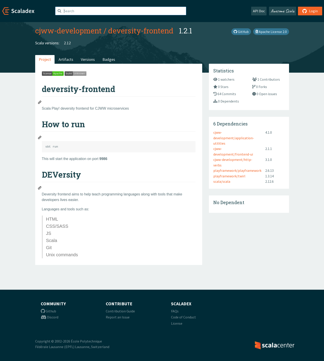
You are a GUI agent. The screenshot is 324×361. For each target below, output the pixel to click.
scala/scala (221, 181)
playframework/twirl (229, 176)
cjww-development (68, 30)
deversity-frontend (140, 30)
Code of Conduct (183, 317)
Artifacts (66, 59)
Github (48, 311)
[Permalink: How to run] (40, 138)
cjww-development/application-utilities (233, 138)
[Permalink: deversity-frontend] (40, 103)
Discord (49, 317)
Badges (108, 59)
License (176, 323)
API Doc (259, 11)
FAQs (175, 311)
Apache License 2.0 (271, 31)
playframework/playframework (237, 170)
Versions (88, 59)
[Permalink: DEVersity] (40, 188)
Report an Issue (118, 317)
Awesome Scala (282, 11)
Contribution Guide (120, 311)
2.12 (67, 42)
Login (310, 11)
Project (45, 59)
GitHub (241, 31)
